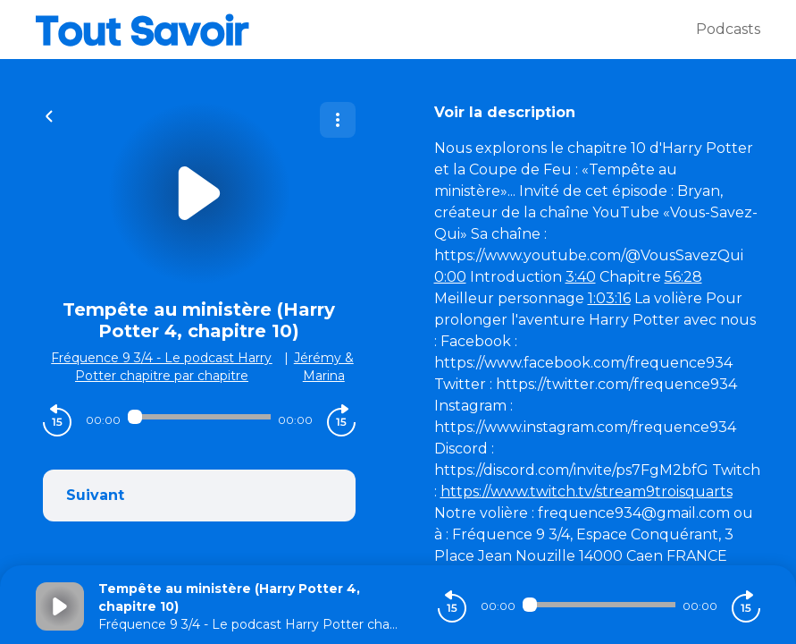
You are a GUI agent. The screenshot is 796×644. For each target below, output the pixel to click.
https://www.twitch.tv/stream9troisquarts (586, 491)
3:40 (581, 276)
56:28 (683, 276)
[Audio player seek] (199, 417)
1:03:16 (609, 298)
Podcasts (728, 29)
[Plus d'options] (338, 120)
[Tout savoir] (366, 29)
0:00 (450, 276)
